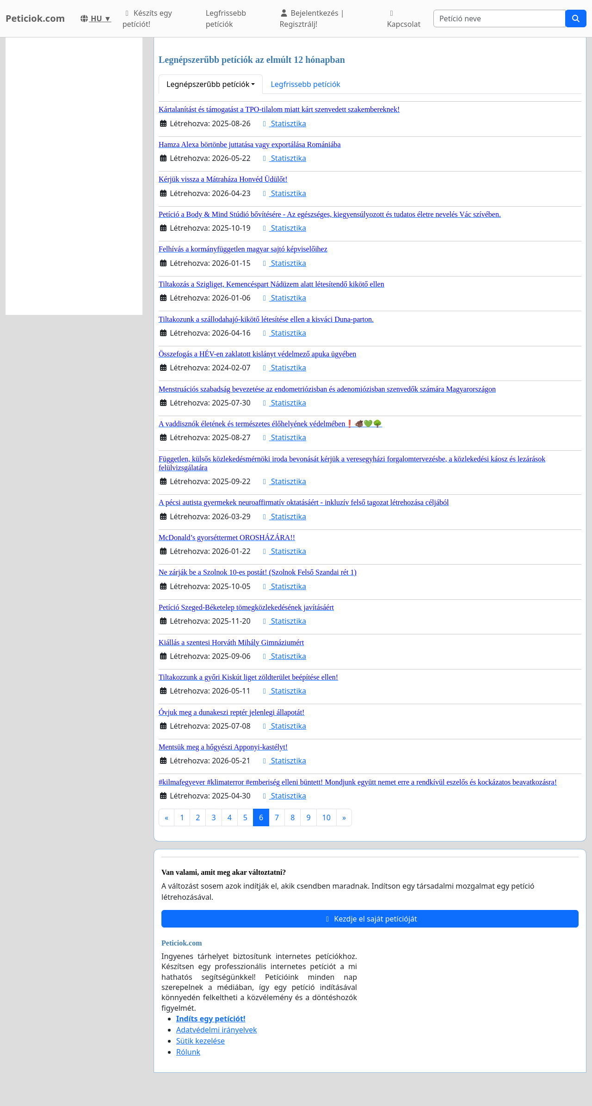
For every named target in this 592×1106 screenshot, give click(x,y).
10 (326, 817)
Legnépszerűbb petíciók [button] (207, 84)
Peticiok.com (35, 18)
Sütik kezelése (200, 1041)
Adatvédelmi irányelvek (216, 1030)
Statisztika (283, 123)
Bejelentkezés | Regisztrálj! (311, 18)
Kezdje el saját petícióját (370, 919)
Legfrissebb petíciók (226, 18)
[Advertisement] (74, 176)
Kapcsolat (404, 19)
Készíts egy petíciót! (147, 18)
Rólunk (188, 1052)
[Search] (499, 18)
